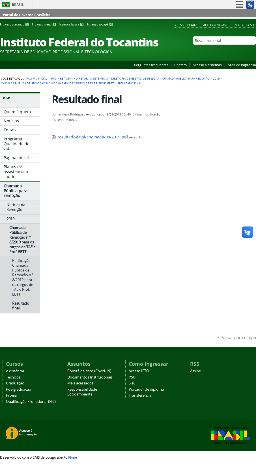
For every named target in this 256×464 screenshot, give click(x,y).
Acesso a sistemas (207, 65)
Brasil (18, 4)
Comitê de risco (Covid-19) (89, 371)
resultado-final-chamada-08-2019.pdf (90, 137)
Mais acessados (80, 383)
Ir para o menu (44, 24)
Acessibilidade (186, 25)
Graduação (15, 383)
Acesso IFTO (139, 371)
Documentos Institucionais (90, 377)
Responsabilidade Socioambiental (82, 392)
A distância (15, 371)
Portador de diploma (146, 389)
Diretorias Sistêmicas (92, 78)
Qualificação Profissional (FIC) (31, 401)
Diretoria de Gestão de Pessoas (135, 78)
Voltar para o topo (239, 337)
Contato (180, 65)
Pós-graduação (18, 389)
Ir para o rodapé (100, 24)
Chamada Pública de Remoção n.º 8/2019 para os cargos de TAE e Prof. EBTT (57, 83)
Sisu (132, 383)
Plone (72, 457)
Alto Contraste (216, 25)
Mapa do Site (245, 25)
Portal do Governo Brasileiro (26, 14)
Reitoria (66, 78)
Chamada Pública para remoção (186, 78)
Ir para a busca (72, 24)
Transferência (140, 395)
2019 (216, 78)
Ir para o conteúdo (15, 24)
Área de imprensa (242, 65)
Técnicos (13, 377)
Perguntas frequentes (151, 65)
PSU (132, 377)
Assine (195, 371)
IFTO (53, 78)
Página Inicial (36, 78)
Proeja (11, 395)
